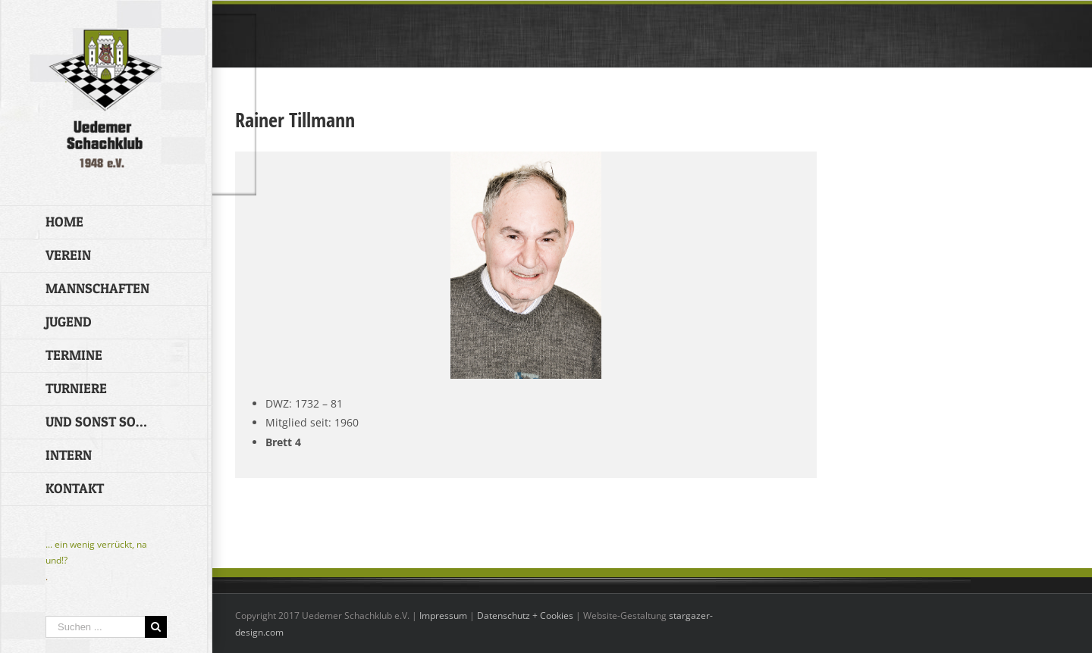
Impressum (443, 615)
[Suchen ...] (95, 627)
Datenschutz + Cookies (525, 615)
